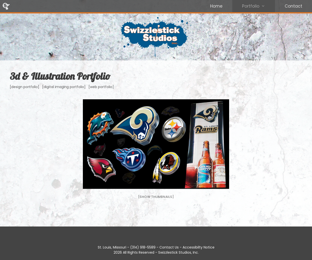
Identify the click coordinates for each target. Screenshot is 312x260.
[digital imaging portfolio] (64, 86)
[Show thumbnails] (156, 196)
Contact (293, 6)
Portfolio (258, 6)
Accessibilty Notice (198, 247)
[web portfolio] (101, 86)
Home (216, 6)
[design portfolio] (24, 86)
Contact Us (169, 247)
